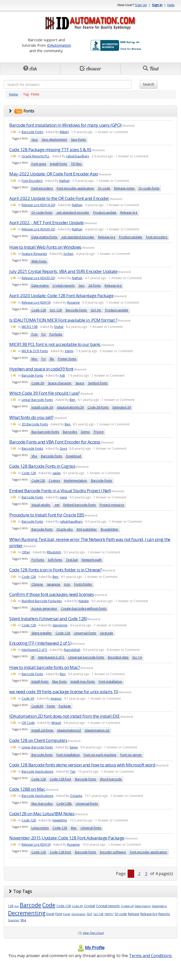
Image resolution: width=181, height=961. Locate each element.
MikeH (64, 132)
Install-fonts (58, 163)
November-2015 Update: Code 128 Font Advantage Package (66, 838)
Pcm (34, 334)
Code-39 (37, 383)
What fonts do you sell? (31, 417)
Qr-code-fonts (149, 188)
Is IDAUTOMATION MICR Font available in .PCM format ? (63, 320)
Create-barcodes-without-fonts (83, 608)
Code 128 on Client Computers (38, 740)
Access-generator (44, 608)
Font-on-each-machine (100, 755)
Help (171, 5)
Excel (50, 913)
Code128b (64, 803)
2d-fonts (94, 285)
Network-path (92, 560)
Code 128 (29, 473)
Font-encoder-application (75, 188)
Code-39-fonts (98, 407)
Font (58, 913)
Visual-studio (40, 505)
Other (26, 552)
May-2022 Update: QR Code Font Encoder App (53, 174)
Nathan (64, 181)
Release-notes (124, 188)
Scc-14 (137, 657)
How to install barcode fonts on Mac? (44, 667)
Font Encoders (32, 181)
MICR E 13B (30, 327)
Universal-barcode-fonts (86, 657)
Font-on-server (131, 755)
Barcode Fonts (32, 132)
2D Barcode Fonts (35, 424)
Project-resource (112, 505)
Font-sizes (38, 163)
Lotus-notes (40, 828)
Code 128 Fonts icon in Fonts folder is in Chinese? (55, 570)
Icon (67, 584)
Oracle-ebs (64, 529)
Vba (34, 456)
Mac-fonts (59, 681)
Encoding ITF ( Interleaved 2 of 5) (40, 643)
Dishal (58, 327)
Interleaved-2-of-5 (51, 657)
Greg (63, 448)
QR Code (28, 723)
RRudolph (54, 552)
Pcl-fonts (55, 334)
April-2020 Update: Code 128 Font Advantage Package (61, 295)
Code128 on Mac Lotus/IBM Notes (41, 814)
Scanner (13, 920)
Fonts (51, 706)
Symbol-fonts (97, 383)
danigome (60, 625)
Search (148, 84)
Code (48, 905)
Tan (72, 771)
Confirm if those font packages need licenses (51, 594)
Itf (32, 657)
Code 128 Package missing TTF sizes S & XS (50, 149)
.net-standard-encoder (72, 212)
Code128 (38, 480)
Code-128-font (60, 779)
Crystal (89, 905)
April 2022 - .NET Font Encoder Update (46, 222)
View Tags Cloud (93, 933)
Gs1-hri (96, 310)
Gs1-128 (56, 310)
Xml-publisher (86, 529)
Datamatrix (159, 906)
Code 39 (28, 698)
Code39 (37, 706)
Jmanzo (56, 698)
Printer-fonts (67, 359)
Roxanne (73, 302)
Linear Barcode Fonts (37, 400)
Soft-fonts (55, 560)
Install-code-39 (42, 407)
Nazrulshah (72, 650)
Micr (34, 359)
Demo (85, 432)
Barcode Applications (37, 771)
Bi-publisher (109, 529)
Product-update (104, 212)
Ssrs (81, 285)
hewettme (60, 820)
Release (133, 914)
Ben (73, 400)
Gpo (34, 139)
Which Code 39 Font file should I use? (44, 393)
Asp (16, 906)
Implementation (75, 480)
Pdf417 (109, 914)
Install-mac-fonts (83, 681)
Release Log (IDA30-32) (38, 229)
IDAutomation (59, 45)
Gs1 (89, 914)
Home (13, 94)
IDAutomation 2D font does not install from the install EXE (64, 716)
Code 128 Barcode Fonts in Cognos (42, 466)
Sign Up (141, 5)
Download (73, 456)
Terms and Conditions (150, 955)
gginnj (69, 351)
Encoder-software (113, 852)
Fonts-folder (83, 584)
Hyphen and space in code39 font (41, 369)
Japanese (53, 584)
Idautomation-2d (97, 730)
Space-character (60, 383)
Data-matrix (40, 285)
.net (56, 505)
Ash (62, 375)
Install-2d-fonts (42, 730)
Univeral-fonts (91, 828)
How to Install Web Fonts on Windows (45, 247)
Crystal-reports (64, 285)
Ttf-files (76, 163)
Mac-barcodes (42, 803)
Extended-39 (122, 407)
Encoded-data (118, 657)
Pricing (99, 432)
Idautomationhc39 (70, 407)
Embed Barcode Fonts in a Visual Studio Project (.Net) (60, 491)
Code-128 (38, 310)
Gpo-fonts (78, 139)
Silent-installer (41, 633)
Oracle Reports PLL (35, 156)
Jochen (68, 254)
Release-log (128, 212)
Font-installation (110, 681)
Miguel (56, 723)
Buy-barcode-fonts (45, 432)
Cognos (54, 480)
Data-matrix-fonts (44, 237)
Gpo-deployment (54, 139)
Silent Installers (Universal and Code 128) (48, 618)
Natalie (84, 601)
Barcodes (70, 432)
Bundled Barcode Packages (42, 601)
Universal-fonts (85, 633)
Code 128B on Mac (27, 789)
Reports (164, 914)
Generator (78, 914)
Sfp (51, 359)
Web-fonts (39, 261)
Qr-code (104, 188)
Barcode (30, 905)
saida (57, 473)
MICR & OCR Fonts (35, 351)
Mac (74, 828)
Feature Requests (34, 254)
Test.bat (72, 560)
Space (79, 383)
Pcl (43, 334)
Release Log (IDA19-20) (38, 205)
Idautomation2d (69, 730)
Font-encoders (42, 188)
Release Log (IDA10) (36, 302)
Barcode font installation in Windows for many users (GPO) (65, 125)
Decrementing (26, 913)
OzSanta (76, 796)
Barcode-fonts (76, 310)
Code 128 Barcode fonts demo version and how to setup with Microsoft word (82, 765)
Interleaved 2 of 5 (34, 650)
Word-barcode (111, 779)
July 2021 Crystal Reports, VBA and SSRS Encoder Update (63, 271)
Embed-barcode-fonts (79, 505)
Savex (74, 747)
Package (65, 706)
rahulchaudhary (77, 156)
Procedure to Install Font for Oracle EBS (46, 515)
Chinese (37, 584)
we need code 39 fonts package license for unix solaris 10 (63, 691)
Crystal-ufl (127, 906)
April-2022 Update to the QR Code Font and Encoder (59, 198)
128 (10, 906)
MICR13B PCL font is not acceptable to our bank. (55, 344)
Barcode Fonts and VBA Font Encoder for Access (55, 442)
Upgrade (106, 633)
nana (63, 497)
